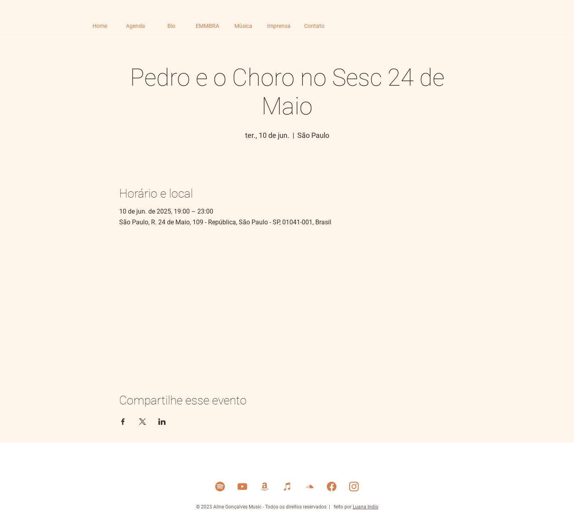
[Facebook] (331, 486)
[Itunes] (287, 486)
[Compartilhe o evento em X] (142, 421)
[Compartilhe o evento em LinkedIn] (162, 421)
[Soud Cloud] (309, 486)
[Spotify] (220, 486)
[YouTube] (242, 486)
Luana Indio (365, 507)
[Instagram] (354, 486)
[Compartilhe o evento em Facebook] (123, 421)
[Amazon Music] (264, 486)
